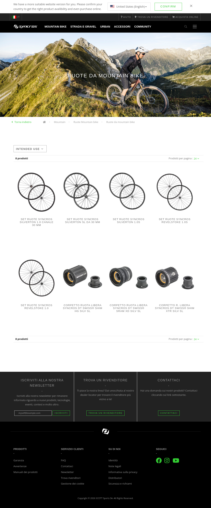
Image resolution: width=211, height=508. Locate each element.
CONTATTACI (168, 413)
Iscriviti (61, 413)
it (16, 17)
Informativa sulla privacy (123, 472)
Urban (105, 26)
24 (196, 158)
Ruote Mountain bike (85, 122)
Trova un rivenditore (105, 413)
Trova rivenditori (71, 478)
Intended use (29, 149)
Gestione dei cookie (72, 483)
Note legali (115, 466)
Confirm (168, 6)
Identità (113, 460)
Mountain (59, 122)
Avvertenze (20, 466)
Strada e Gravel (83, 26)
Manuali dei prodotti (26, 472)
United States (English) (128, 6)
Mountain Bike (56, 26)
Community (142, 26)
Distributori (115, 478)
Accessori (122, 26)
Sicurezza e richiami (120, 483)
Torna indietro (22, 122)
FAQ (63, 460)
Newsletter (67, 472)
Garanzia (19, 460)
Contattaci (67, 466)
